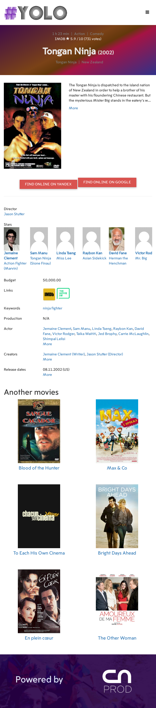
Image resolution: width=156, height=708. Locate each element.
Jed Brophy (107, 334)
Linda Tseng (101, 329)
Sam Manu (81, 329)
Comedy (97, 34)
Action (79, 34)
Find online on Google (107, 182)
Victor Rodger (63, 334)
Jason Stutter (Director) (104, 354)
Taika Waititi (86, 334)
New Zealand (92, 62)
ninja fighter (52, 308)
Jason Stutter (14, 214)
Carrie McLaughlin (133, 334)
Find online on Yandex (48, 184)
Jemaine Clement (57, 329)
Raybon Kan (123, 329)
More (73, 108)
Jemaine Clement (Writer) (64, 354)
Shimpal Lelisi (54, 339)
